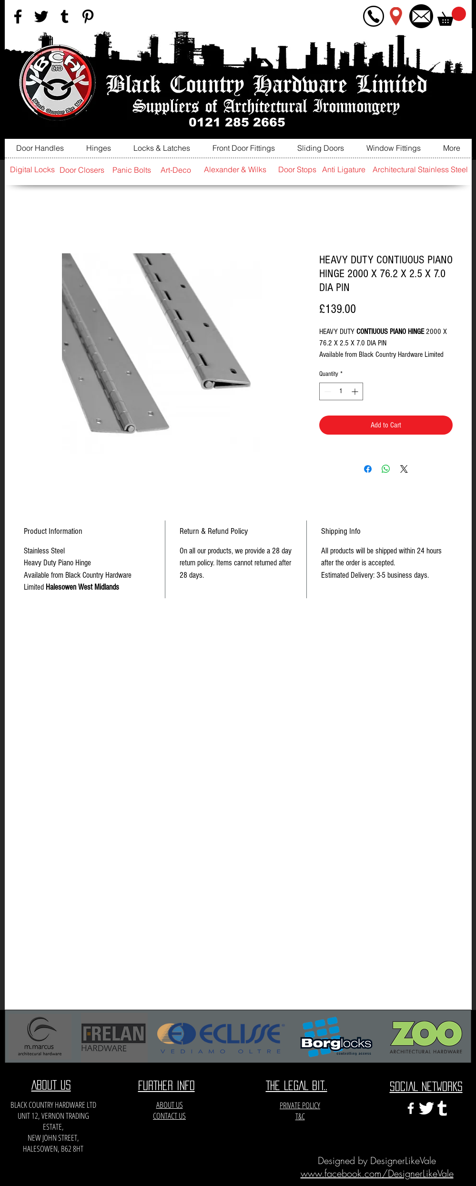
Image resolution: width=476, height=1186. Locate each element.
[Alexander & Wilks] (235, 169)
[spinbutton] (341, 391)
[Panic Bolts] (132, 170)
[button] (451, 16)
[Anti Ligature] (344, 169)
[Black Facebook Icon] (18, 16)
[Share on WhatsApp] (386, 469)
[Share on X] (404, 469)
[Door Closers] (82, 170)
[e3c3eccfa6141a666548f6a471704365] (442, 1108)
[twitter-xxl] (426, 1108)
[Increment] (356, 391)
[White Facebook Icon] (410, 1108)
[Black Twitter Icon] (41, 16)
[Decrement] (327, 391)
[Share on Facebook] (368, 469)
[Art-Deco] (176, 170)
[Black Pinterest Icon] (88, 16)
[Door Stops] (297, 169)
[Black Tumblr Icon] (64, 16)
